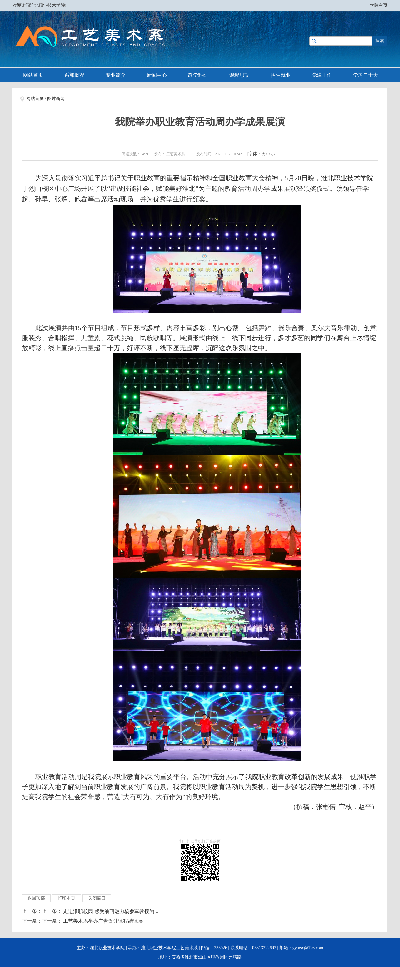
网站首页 (33, 75)
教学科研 (198, 75)
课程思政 (239, 75)
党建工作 (322, 75)
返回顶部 (36, 898)
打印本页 (66, 898)
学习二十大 (365, 75)
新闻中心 (157, 75)
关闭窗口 (97, 898)
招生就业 (281, 75)
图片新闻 (56, 98)
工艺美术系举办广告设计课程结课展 (103, 921)
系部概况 (74, 75)
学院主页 (379, 5)
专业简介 (116, 75)
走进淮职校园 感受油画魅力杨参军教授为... (110, 911)
